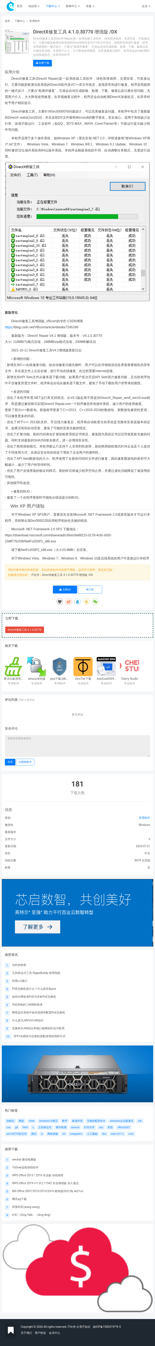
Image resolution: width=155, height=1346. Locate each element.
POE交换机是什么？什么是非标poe (34, 988)
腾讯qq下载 (19, 1199)
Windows (144, 824)
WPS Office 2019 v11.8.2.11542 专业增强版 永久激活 (45, 1183)
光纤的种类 (19, 965)
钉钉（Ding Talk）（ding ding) (31, 1214)
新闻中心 (73, 6)
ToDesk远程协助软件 (25, 1167)
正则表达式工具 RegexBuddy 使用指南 (36, 973)
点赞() (65, 589)
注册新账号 (25, 761)
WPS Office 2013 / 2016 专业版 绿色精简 (37, 1175)
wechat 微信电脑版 (24, 1159)
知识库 (34, 6)
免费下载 (42, 62)
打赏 (90, 589)
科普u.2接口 (19, 980)
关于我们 (26, 1332)
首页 (19, 6)
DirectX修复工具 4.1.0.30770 (24, 629)
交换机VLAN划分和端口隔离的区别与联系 (38, 1028)
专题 (90, 6)
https (8, 327)
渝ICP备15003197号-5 (107, 1326)
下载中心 (53, 6)
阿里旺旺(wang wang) (26, 1207)
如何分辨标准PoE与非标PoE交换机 (34, 996)
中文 (147, 853)
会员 (146, 6)
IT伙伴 (35, 574)
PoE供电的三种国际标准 (27, 1004)
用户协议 (40, 1332)
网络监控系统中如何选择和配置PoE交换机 (38, 1012)
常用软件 (34, 21)
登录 (10, 761)
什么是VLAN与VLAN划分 (27, 1020)
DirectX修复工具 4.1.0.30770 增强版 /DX (67, 574)
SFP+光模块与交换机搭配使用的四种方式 (40, 1036)
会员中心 (54, 1332)
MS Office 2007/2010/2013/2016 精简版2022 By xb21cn (47, 1191)
